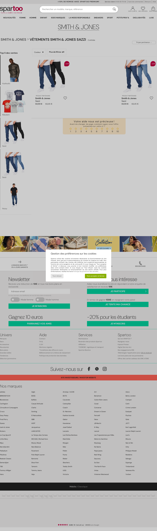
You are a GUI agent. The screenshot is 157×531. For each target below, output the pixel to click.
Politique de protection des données (85, 271)
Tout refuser (57, 276)
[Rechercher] (114, 9)
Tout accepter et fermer (96, 276)
